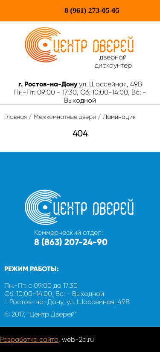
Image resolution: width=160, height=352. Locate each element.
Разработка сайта (29, 339)
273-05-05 (91, 10)
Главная (15, 116)
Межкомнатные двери (65, 116)
